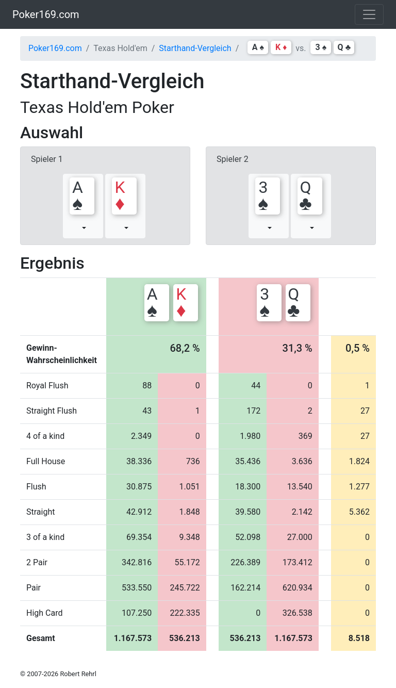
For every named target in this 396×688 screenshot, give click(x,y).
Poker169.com (45, 14)
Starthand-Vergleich (195, 48)
